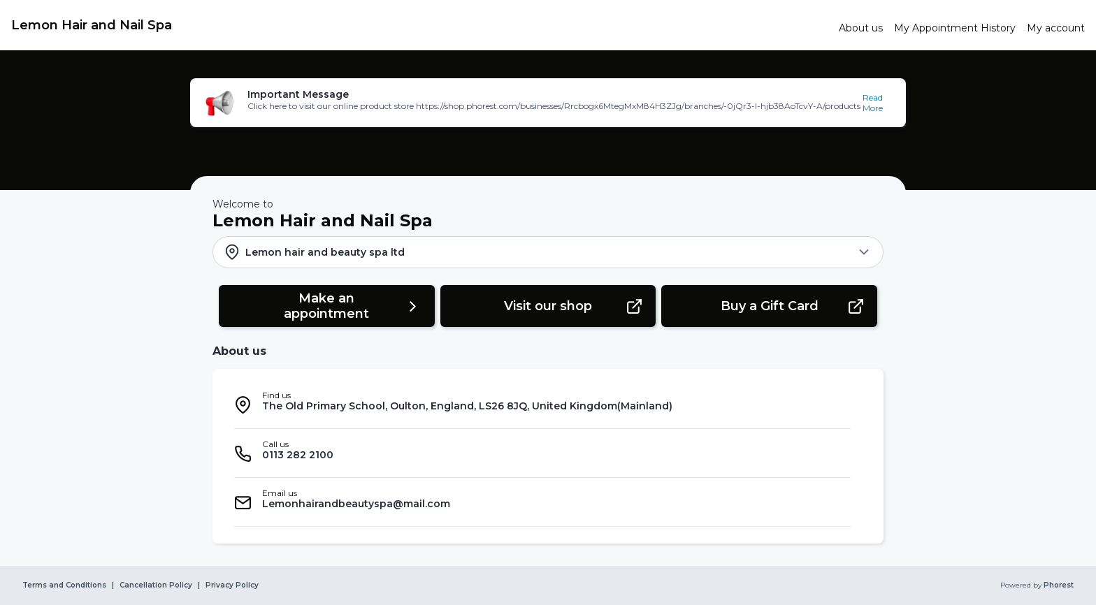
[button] (548, 102)
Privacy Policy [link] (232, 585)
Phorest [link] (1057, 585)
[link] (419, 25)
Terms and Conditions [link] (64, 585)
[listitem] (542, 404)
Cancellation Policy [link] (156, 585)
